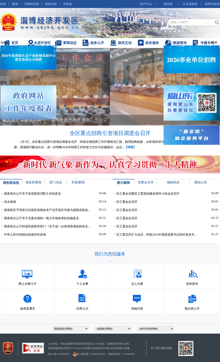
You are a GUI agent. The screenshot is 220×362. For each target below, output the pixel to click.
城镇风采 (173, 182)
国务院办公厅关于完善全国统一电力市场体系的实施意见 (41, 218)
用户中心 (146, 4)
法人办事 (137, 273)
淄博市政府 (212, 4)
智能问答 (51, 4)
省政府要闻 (33, 182)
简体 (3, 4)
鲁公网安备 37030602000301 (89, 354)
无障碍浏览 (31, 4)
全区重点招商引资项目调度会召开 (110, 133)
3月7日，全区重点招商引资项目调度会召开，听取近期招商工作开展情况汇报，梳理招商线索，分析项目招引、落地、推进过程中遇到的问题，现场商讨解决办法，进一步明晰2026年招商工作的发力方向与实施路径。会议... (108, 144)
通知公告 (200, 182)
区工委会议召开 (126, 201)
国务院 (168, 4)
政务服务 (152, 43)
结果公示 (82, 298)
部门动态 (55, 182)
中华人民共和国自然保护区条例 (25, 234)
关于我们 (156, 348)
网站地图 (167, 348)
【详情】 (130, 147)
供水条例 (10, 201)
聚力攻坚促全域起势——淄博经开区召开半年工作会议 (55, 119)
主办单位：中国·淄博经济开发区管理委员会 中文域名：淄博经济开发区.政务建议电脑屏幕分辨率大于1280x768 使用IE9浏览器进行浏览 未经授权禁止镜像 (89, 346)
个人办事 (82, 273)
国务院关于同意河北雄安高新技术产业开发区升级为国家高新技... (47, 210)
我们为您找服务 (110, 253)
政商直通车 (27, 298)
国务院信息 (11, 182)
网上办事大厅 (27, 273)
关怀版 (67, 4)
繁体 (15, 4)
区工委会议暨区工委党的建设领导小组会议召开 (147, 193)
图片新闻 (123, 182)
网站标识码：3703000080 (121, 354)
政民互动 (125, 43)
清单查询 (192, 273)
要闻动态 (70, 43)
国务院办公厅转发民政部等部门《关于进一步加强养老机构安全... (47, 226)
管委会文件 (146, 182)
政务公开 (97, 43)
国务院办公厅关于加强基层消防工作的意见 (32, 193)
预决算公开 (192, 298)
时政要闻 (78, 182)
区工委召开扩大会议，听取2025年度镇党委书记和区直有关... (156, 234)
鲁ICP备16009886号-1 (59, 354)
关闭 (214, 42)
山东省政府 (190, 4)
